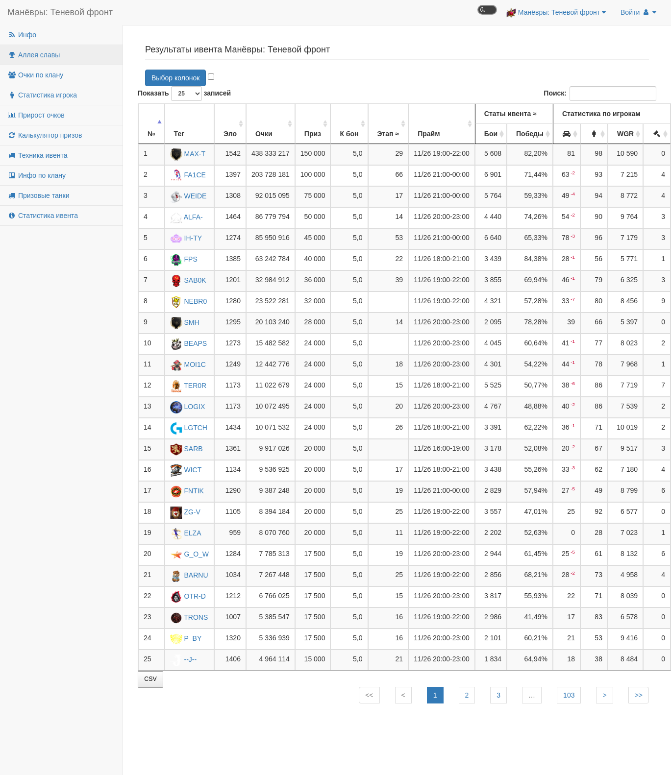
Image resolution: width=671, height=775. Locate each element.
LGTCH (188, 428)
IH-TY (186, 238)
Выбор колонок (175, 78)
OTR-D (188, 596)
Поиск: (600, 93)
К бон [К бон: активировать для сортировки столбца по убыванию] (349, 134)
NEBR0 (188, 301)
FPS (184, 259)
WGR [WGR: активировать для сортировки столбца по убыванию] (625, 134)
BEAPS (188, 343)
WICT (186, 470)
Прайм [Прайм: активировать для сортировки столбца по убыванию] (429, 134)
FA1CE (188, 175)
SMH (184, 322)
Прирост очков (36, 115)
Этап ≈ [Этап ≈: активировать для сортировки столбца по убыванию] (388, 134)
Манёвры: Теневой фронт (60, 12)
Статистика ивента (42, 215)
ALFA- (186, 217)
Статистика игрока (42, 95)
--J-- (183, 659)
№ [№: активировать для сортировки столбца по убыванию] (151, 134)
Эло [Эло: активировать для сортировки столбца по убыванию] (230, 134)
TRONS (189, 617)
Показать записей (184, 93)
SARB (186, 449)
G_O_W (189, 554)
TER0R (188, 385)
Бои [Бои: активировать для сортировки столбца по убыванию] (490, 134)
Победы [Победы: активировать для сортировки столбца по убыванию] (530, 134)
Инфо (21, 35)
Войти (638, 12)
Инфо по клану (36, 175)
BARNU (189, 575)
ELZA (185, 533)
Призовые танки (38, 195)
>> (639, 695)
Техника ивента (37, 155)
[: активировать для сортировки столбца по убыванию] (566, 133)
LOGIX (187, 407)
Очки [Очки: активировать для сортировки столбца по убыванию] (264, 134)
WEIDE (188, 196)
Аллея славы (33, 55)
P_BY (186, 638)
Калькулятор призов (44, 135)
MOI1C (188, 364)
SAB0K (188, 280)
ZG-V (185, 512)
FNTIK (187, 491)
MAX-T (187, 154)
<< (369, 695)
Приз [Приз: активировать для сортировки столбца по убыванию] (312, 134)
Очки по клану (35, 75)
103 (568, 695)
